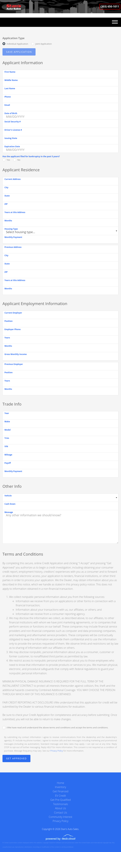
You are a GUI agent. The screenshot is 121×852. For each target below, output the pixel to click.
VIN (6, 446)
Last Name (9, 88)
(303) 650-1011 (110, 6)
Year (6, 413)
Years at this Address (14, 212)
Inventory (60, 787)
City (6, 187)
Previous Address (12, 247)
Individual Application (17, 43)
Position (8, 321)
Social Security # (12, 121)
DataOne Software (55, 843)
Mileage (8, 454)
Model (7, 429)
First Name (9, 71)
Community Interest (60, 817)
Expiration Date (12, 146)
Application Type (13, 38)
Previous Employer (13, 364)
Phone (7, 96)
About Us (60, 808)
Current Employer (13, 312)
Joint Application (43, 43)
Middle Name (11, 80)
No (18, 159)
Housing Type (11, 228)
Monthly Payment (13, 237)
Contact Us (60, 812)
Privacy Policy (56, 750)
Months (8, 220)
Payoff (7, 463)
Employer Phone (12, 329)
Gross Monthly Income (15, 354)
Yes (8, 159)
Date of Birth (10, 113)
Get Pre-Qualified (60, 800)
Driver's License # (13, 129)
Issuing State (10, 138)
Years (7, 337)
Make (7, 421)
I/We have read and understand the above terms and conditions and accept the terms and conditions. (57, 727)
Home (60, 783)
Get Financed (60, 791)
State (7, 195)
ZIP (5, 204)
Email (7, 105)
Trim (6, 438)
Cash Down (9, 504)
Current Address (12, 179)
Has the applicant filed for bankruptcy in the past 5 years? (31, 156)
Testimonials (60, 804)
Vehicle (8, 495)
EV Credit (60, 795)
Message (8, 512)
